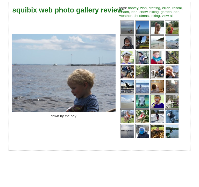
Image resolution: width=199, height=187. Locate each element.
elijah (166, 8)
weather (125, 16)
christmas (141, 16)
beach (124, 12)
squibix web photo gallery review (67, 10)
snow (143, 12)
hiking (154, 12)
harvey (133, 8)
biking (155, 16)
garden (166, 12)
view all (167, 16)
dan (177, 12)
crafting (154, 8)
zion (143, 8)
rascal (177, 8)
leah (134, 12)
